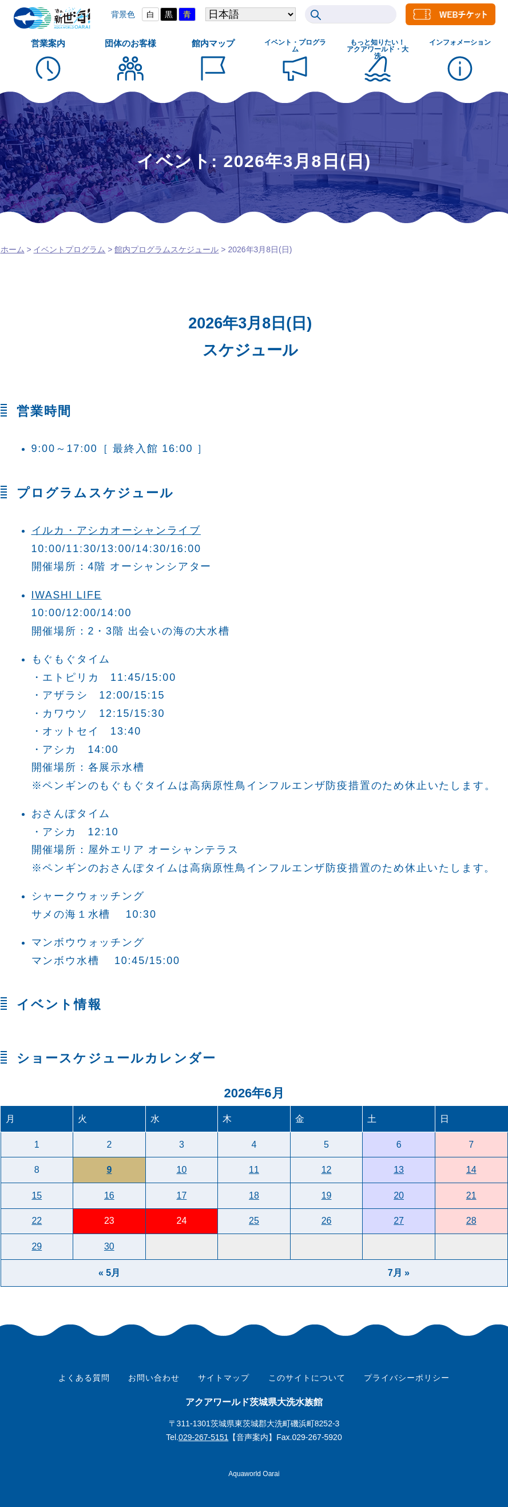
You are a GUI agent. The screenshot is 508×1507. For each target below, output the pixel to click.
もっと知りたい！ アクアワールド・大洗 (377, 49)
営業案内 (48, 43)
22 (36, 1221)
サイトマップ (223, 1377)
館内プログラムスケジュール (166, 249)
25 (254, 1221)
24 (182, 1221)
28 (471, 1221)
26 (327, 1221)
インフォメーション (460, 42)
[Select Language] (249, 14)
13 (399, 1170)
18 (254, 1195)
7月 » (399, 1273)
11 (254, 1170)
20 (399, 1195)
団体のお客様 (130, 43)
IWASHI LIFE (67, 595)
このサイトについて (307, 1377)
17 (182, 1195)
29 (36, 1246)
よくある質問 (84, 1377)
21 (471, 1195)
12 (327, 1170)
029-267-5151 (203, 1437)
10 (182, 1170)
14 (471, 1170)
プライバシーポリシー (407, 1377)
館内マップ (213, 43)
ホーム (13, 249)
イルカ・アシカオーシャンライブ (116, 530)
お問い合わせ (154, 1377)
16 (109, 1195)
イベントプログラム (69, 249)
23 (109, 1221)
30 (109, 1246)
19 (327, 1195)
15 (36, 1195)
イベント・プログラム (295, 45)
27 (399, 1221)
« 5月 (109, 1273)
